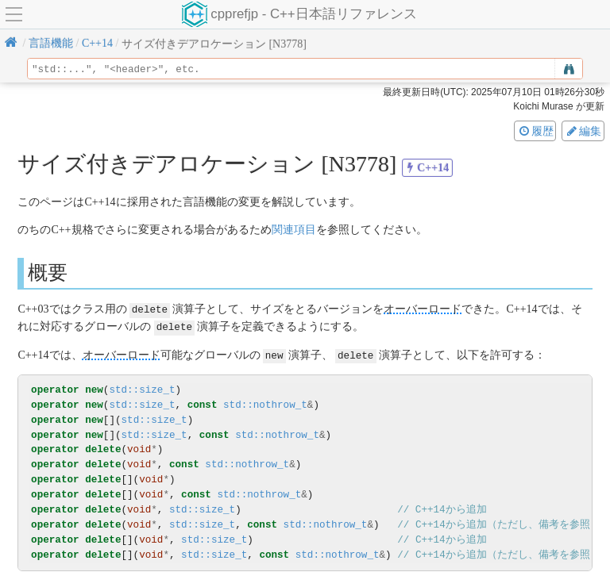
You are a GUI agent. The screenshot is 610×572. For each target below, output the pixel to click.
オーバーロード (422, 309)
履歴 (535, 131)
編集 (583, 131)
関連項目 (294, 230)
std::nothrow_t (265, 402)
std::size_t (142, 387)
